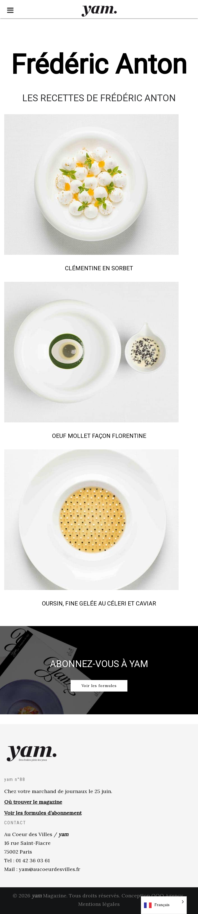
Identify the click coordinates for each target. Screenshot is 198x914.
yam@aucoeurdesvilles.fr (49, 870)
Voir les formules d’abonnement (43, 814)
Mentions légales (99, 905)
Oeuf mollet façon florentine (99, 436)
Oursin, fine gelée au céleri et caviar (99, 603)
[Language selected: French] (164, 905)
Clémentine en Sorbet (99, 268)
